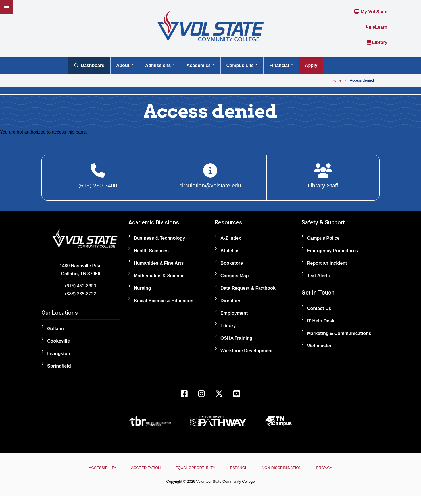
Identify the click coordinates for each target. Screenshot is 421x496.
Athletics (230, 250)
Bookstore (231, 263)
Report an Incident (327, 263)
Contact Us (319, 308)
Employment (234, 313)
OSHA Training (236, 338)
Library (377, 42)
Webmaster (319, 345)
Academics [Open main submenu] (201, 65)
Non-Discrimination (282, 468)
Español (238, 468)
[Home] (210, 26)
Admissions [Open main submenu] (160, 65)
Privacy (324, 468)
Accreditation (146, 468)
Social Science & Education (163, 300)
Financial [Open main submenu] (281, 65)
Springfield (59, 366)
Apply (311, 65)
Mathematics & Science (159, 275)
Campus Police (323, 238)
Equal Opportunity (195, 468)
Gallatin (55, 328)
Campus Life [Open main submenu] (242, 65)
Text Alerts (318, 275)
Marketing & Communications (339, 333)
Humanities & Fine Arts (159, 263)
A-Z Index (230, 238)
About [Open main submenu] (125, 65)
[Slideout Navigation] (6, 7)
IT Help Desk (320, 320)
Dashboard (89, 65)
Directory (230, 300)
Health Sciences (151, 250)
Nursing (142, 288)
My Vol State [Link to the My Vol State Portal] (370, 11)
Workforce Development (246, 350)
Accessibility (102, 468)
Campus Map (234, 275)
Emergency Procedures (332, 250)
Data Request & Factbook (248, 288)
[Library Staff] (323, 176)
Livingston (58, 353)
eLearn (376, 27)
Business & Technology (159, 238)
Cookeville (58, 341)
